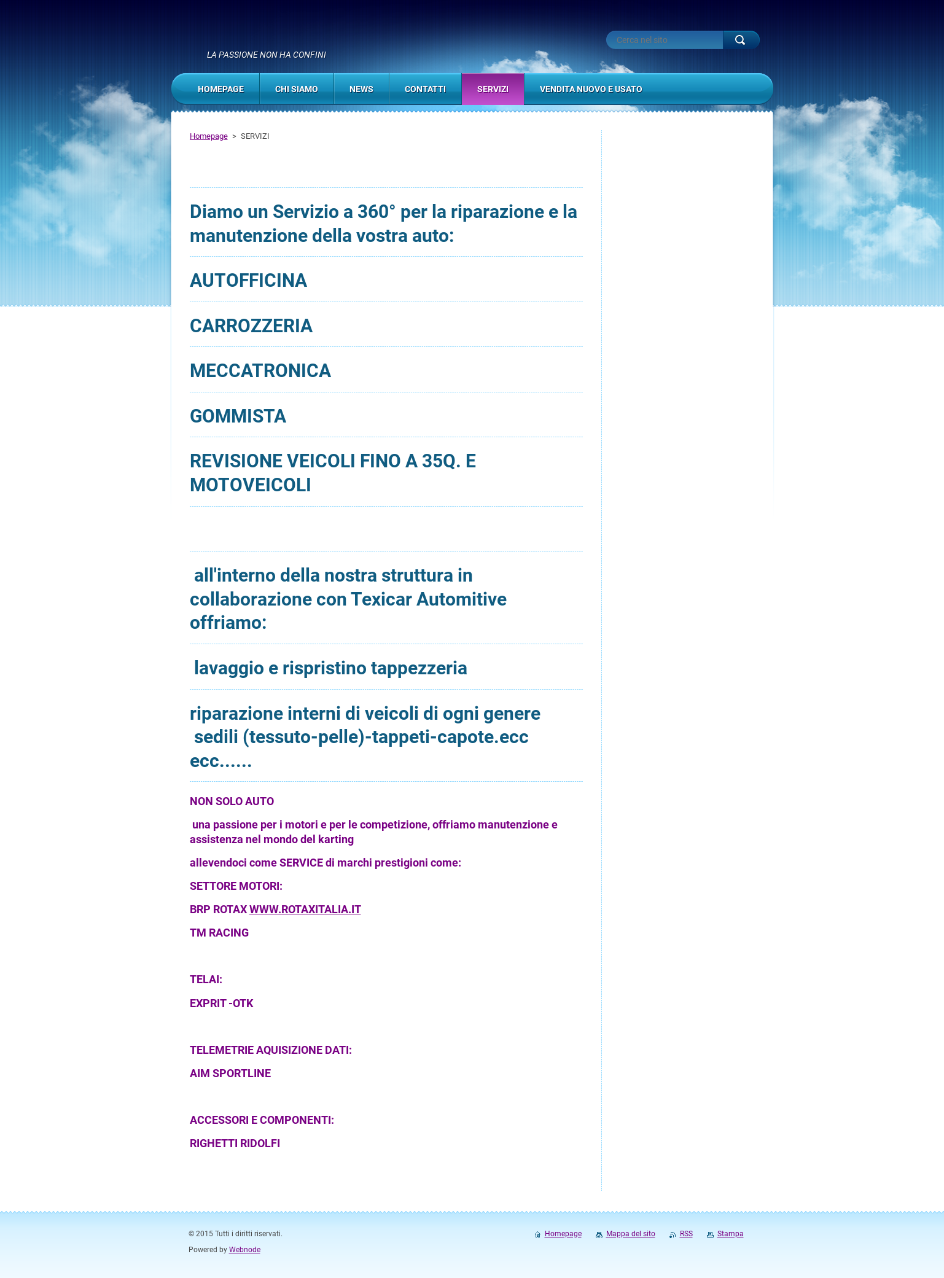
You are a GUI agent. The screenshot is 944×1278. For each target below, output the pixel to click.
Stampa (730, 1233)
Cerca (741, 40)
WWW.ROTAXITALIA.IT (305, 909)
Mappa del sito (630, 1233)
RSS (686, 1233)
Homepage (209, 136)
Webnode (244, 1249)
